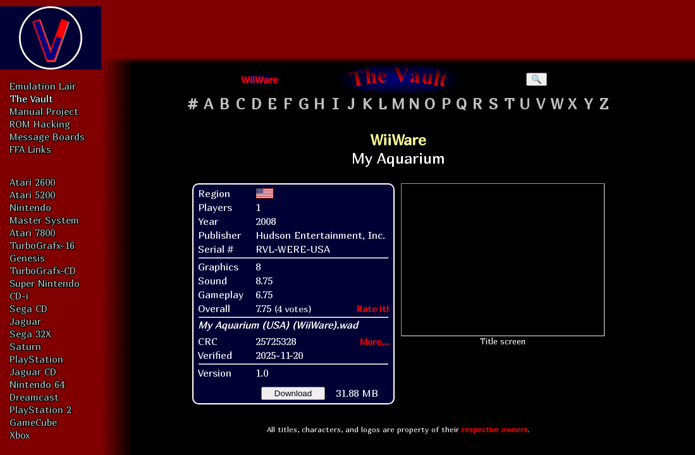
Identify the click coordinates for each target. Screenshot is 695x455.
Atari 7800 (32, 232)
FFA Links (30, 149)
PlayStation (36, 359)
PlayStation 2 (40, 409)
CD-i (18, 295)
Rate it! (373, 308)
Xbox (19, 434)
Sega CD (28, 308)
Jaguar (25, 321)
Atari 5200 (32, 194)
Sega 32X (30, 333)
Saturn (25, 346)
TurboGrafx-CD (42, 270)
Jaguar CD (32, 371)
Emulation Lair (42, 86)
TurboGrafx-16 (42, 245)
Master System (44, 220)
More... (374, 341)
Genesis (27, 258)
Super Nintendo (44, 283)
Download (293, 393)
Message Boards (47, 136)
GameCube (33, 422)
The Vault (31, 98)
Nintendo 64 (37, 384)
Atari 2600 (32, 182)
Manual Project (43, 111)
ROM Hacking (39, 124)
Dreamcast (34, 397)
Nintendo (30, 207)
